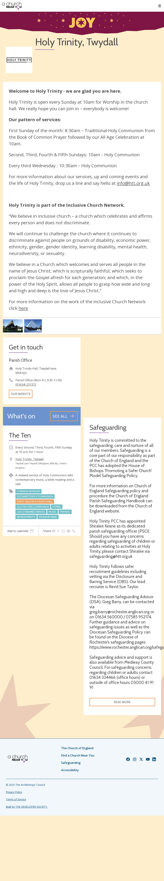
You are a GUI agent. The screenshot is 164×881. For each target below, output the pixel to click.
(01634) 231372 (25, 385)
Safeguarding (70, 763)
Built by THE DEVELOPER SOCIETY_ (27, 806)
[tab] (20, 531)
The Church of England (77, 748)
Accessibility (70, 770)
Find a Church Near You (77, 755)
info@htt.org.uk (133, 183)
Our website (20, 394)
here (23, 308)
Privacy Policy (14, 792)
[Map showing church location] (122, 376)
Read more (122, 702)
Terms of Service (16, 799)
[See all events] (64, 416)
